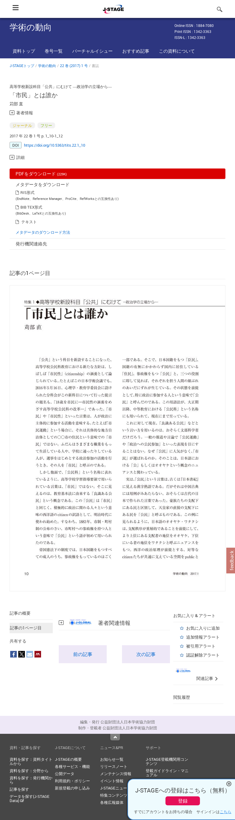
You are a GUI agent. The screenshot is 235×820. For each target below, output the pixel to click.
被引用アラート (201, 646)
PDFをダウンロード (41, 174)
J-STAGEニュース (115, 788)
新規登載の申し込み (72, 788)
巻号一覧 (54, 51)
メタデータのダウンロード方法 (43, 232)
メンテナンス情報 (115, 773)
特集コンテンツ (113, 795)
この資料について (177, 51)
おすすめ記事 (135, 51)
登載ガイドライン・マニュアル (167, 773)
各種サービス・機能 (72, 766)
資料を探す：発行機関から (31, 780)
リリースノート (113, 766)
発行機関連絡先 (31, 244)
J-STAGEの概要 (68, 759)
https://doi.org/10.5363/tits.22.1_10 (54, 145)
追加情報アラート (203, 637)
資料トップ (24, 51)
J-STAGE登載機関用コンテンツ (167, 761)
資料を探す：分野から (29, 770)
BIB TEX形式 (31, 207)
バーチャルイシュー (92, 51)
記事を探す (19, 789)
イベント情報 (111, 780)
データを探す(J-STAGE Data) (29, 798)
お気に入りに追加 (203, 628)
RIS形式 (27, 192)
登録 (183, 801)
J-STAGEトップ (22, 65)
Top (115, 737)
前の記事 (82, 654)
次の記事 (146, 654)
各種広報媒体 (111, 802)
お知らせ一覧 (111, 759)
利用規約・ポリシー (72, 780)
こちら (225, 811)
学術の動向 (47, 65)
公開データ (64, 773)
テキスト (29, 221)
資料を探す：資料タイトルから (31, 761)
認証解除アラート (203, 655)
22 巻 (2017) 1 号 (74, 65)
